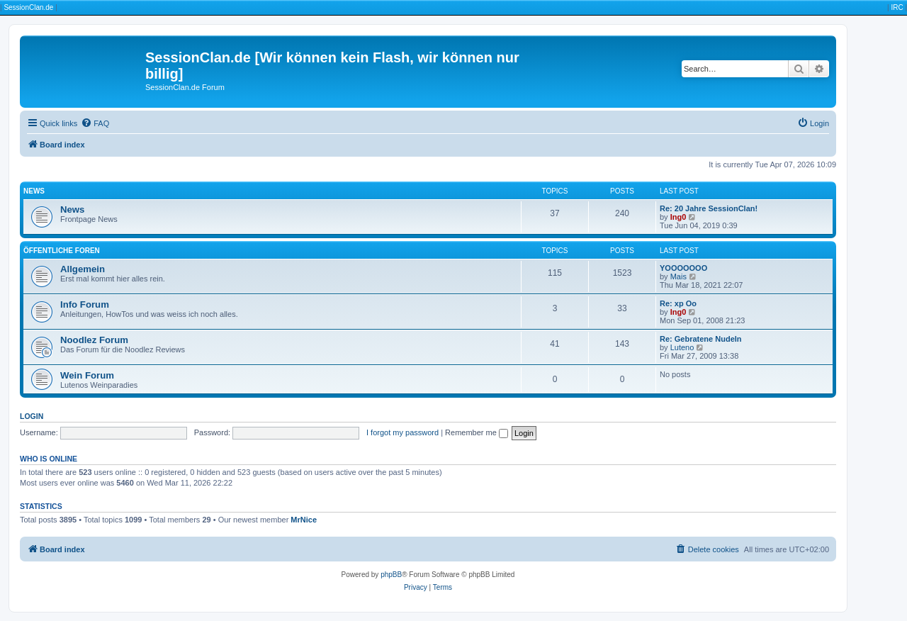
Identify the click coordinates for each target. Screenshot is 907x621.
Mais (678, 276)
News (34, 191)
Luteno (682, 347)
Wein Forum (87, 375)
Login (31, 416)
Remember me (476, 432)
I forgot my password (402, 432)
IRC (897, 7)
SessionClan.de (28, 7)
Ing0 (678, 217)
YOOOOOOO (683, 268)
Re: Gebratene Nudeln (701, 339)
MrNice (304, 519)
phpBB (391, 574)
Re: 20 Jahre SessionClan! (708, 208)
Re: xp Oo (678, 303)
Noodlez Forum (94, 340)
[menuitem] (95, 123)
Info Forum (84, 304)
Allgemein (82, 269)
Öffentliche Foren (61, 250)
